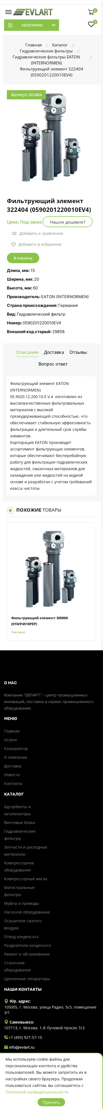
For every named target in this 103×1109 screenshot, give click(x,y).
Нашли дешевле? (67, 222)
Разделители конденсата (27, 945)
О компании (15, 757)
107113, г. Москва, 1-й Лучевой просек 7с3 (44, 1027)
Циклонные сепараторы (27, 978)
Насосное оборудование (27, 912)
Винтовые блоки (19, 822)
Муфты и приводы (21, 903)
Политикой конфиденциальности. (37, 1092)
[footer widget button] (51, 683)
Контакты (13, 783)
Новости (12, 774)
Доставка (12, 766)
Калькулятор (16, 748)
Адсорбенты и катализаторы (17, 810)
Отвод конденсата (21, 936)
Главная (12, 731)
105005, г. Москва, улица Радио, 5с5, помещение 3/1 (50, 1009)
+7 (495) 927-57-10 (23, 1037)
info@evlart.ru (19, 1047)
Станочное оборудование (17, 966)
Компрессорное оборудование (19, 866)
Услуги (10, 739)
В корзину (23, 258)
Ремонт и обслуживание (27, 954)
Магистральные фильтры (19, 891)
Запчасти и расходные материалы (25, 850)
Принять (51, 1102)
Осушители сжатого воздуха (22, 924)
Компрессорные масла (25, 878)
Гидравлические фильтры (19, 835)
